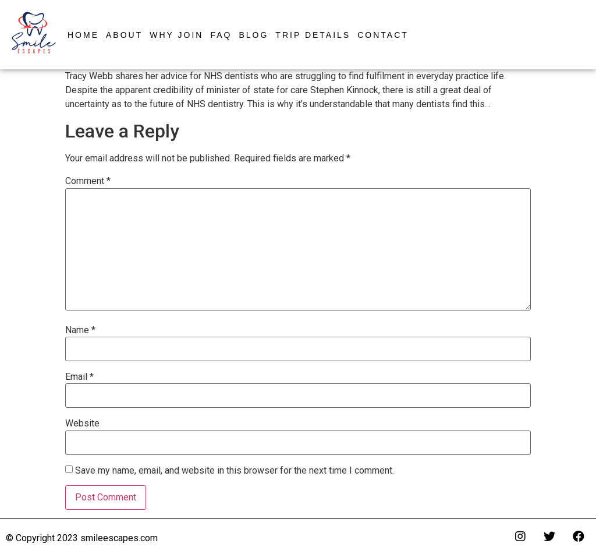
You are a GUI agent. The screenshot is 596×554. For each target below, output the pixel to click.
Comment (88, 181)
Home (83, 35)
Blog (253, 35)
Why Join (176, 35)
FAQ (221, 35)
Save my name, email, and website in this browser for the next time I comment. (234, 470)
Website (82, 423)
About (124, 35)
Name (80, 330)
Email (79, 377)
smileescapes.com (119, 538)
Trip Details (312, 35)
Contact (383, 35)
